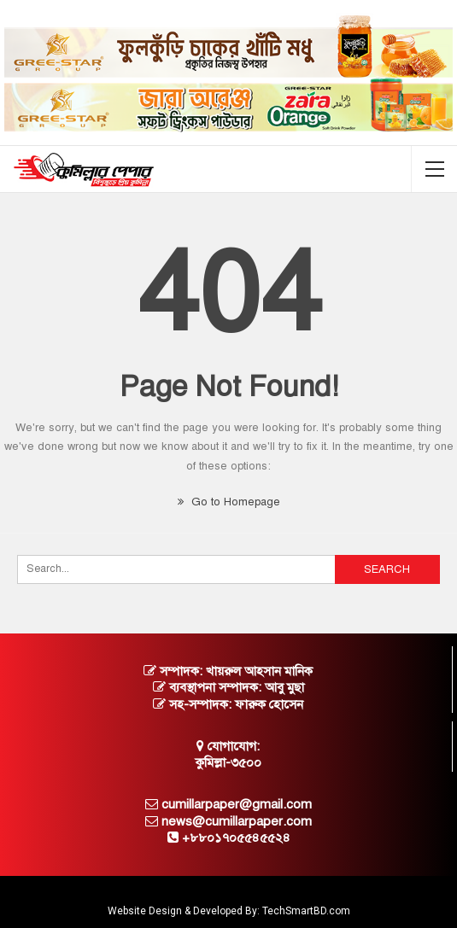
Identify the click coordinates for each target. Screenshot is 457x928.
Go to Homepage (229, 502)
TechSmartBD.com (306, 911)
